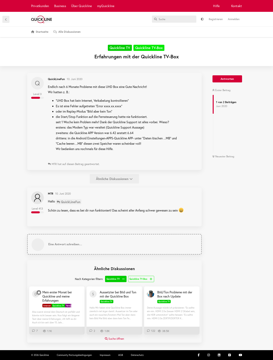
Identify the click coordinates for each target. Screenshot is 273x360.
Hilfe (216, 6)
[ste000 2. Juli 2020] (93, 294)
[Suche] (174, 19)
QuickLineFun (70, 202)
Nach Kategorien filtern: (89, 279)
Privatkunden (40, 6)
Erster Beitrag (221, 90)
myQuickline (106, 6)
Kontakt (236, 6)
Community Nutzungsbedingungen (74, 354)
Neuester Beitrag (223, 156)
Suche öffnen (114, 338)
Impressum (105, 354)
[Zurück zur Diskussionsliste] (5, 19)
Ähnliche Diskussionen (114, 179)
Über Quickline (81, 6)
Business (60, 6)
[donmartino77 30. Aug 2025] (35, 294)
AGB (120, 354)
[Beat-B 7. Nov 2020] (150, 294)
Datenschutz (137, 354)
